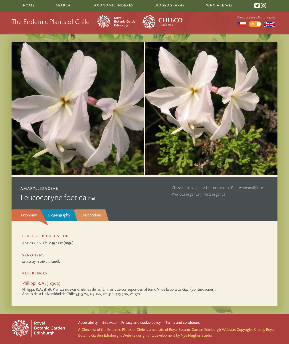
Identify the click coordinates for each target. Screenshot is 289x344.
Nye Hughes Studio (196, 335)
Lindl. (41, 261)
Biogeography (59, 215)
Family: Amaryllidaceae (248, 187)
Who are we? (219, 5)
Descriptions (91, 215)
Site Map (109, 322)
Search (63, 5)
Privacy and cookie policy (141, 322)
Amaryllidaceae (39, 188)
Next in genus (214, 194)
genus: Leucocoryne (210, 187)
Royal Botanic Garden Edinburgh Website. (202, 329)
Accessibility (88, 322)
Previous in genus (185, 194)
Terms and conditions (182, 322)
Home (28, 5)
